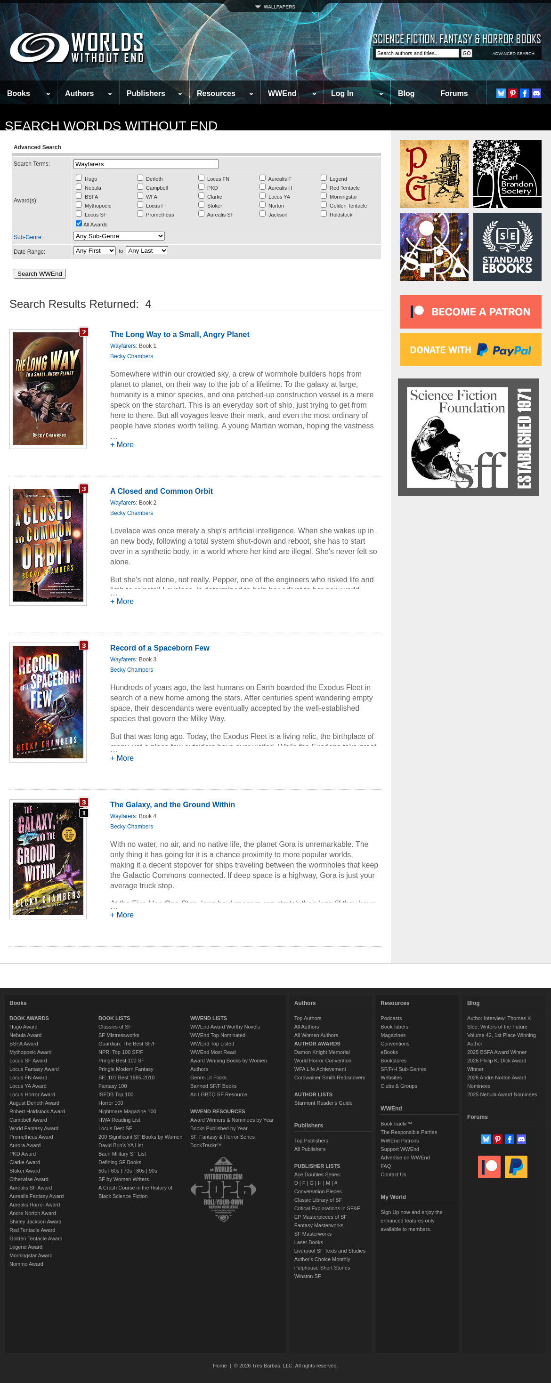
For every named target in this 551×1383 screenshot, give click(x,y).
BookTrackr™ (206, 1145)
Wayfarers (123, 346)
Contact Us (393, 1174)
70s (127, 1171)
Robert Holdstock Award (37, 1111)
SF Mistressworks (118, 1035)
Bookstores (393, 1060)
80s (140, 1171)
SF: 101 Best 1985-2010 (126, 1077)
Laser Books (308, 1242)
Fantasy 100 (112, 1086)
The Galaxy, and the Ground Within (172, 805)
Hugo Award (23, 1026)
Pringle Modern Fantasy (126, 1069)
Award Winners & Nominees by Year (232, 1120)
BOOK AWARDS (29, 1018)
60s (115, 1171)
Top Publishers (311, 1140)
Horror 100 (110, 1103)
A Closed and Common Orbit (161, 491)
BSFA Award (23, 1043)
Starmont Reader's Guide (323, 1103)
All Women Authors (316, 1035)
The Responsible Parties (409, 1132)
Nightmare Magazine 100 (127, 1111)
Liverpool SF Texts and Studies (329, 1251)
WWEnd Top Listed (212, 1043)
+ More (122, 445)
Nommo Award (26, 1264)
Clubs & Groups (399, 1086)
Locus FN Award (28, 1077)
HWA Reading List (119, 1120)
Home (220, 1365)
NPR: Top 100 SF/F (120, 1052)
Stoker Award (24, 1171)
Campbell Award (28, 1120)
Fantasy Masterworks (319, 1225)
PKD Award (22, 1154)
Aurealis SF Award (30, 1187)
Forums (454, 93)
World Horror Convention (322, 1060)
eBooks (389, 1052)
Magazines (393, 1035)
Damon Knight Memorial (322, 1052)
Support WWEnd (400, 1149)
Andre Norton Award (32, 1213)
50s (102, 1171)
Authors (79, 93)
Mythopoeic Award (30, 1052)
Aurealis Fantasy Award (36, 1196)
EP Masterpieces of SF (320, 1217)
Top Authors (308, 1018)
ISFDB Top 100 (115, 1094)
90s (153, 1171)
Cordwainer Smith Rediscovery (329, 1077)
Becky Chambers (131, 356)
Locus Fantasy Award (34, 1069)
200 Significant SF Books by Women (140, 1137)
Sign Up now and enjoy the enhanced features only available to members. (411, 1220)
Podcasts (391, 1018)
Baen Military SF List (122, 1154)
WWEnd (282, 93)
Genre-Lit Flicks (208, 1077)
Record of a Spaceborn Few (160, 648)
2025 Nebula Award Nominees (502, 1094)
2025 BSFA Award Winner (497, 1052)
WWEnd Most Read (213, 1052)
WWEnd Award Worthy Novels (225, 1026)
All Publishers (310, 1149)
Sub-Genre (27, 237)
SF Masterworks (313, 1234)
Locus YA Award (28, 1086)
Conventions (395, 1043)
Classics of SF (114, 1026)
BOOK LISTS (114, 1018)
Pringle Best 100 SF (121, 1060)
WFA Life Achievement (320, 1069)
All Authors (306, 1026)
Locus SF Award (28, 1060)
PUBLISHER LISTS (317, 1166)
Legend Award (25, 1247)
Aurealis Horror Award (34, 1204)
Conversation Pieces (318, 1191)
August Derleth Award (34, 1103)
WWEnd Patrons (400, 1140)
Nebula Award (25, 1035)
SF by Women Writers (123, 1179)
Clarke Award (24, 1162)
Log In (342, 93)
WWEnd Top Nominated (217, 1035)
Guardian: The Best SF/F (127, 1043)
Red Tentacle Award (32, 1230)
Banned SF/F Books (213, 1086)
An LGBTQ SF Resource (218, 1094)
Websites (391, 1077)
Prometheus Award (31, 1137)
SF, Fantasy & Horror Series (222, 1137)
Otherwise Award (29, 1179)
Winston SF (307, 1276)
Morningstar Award (31, 1255)
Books (18, 93)
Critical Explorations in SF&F (327, 1208)
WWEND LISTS (208, 1018)
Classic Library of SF (318, 1200)
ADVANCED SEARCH (514, 53)
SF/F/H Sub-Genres (403, 1069)
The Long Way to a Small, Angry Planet (180, 334)
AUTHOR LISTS (313, 1094)
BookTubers (394, 1026)
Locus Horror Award (32, 1094)
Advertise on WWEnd (405, 1157)
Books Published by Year (219, 1128)
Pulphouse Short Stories (322, 1267)
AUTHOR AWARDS (317, 1043)
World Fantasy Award (33, 1128)
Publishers (146, 93)
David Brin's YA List (120, 1145)
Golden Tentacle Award (36, 1238)
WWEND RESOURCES (217, 1111)
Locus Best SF (115, 1128)
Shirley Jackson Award (35, 1221)
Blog (406, 93)
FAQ (386, 1166)
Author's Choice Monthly (322, 1259)
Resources (216, 93)
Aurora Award (25, 1145)
